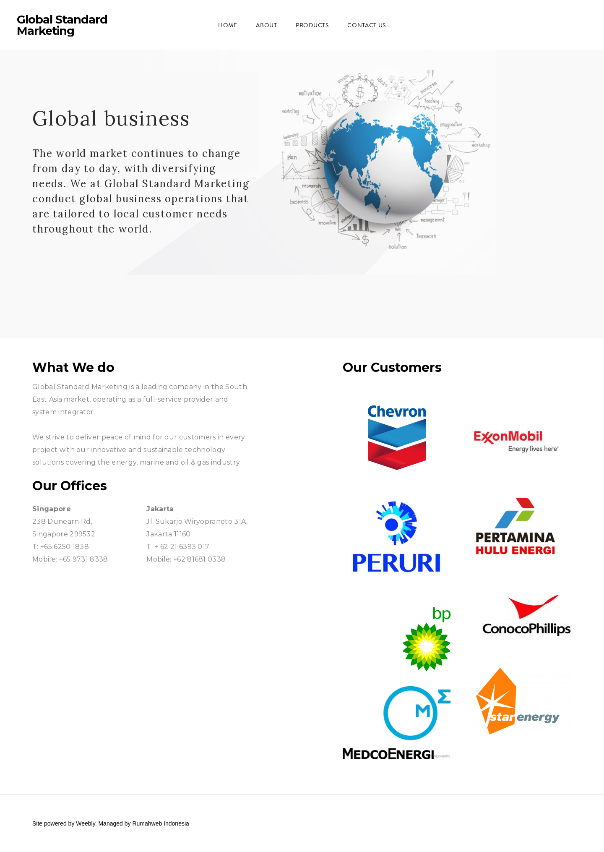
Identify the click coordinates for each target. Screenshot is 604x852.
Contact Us (366, 25)
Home (227, 25)
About (266, 25)
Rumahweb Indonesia (160, 823)
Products (312, 25)
